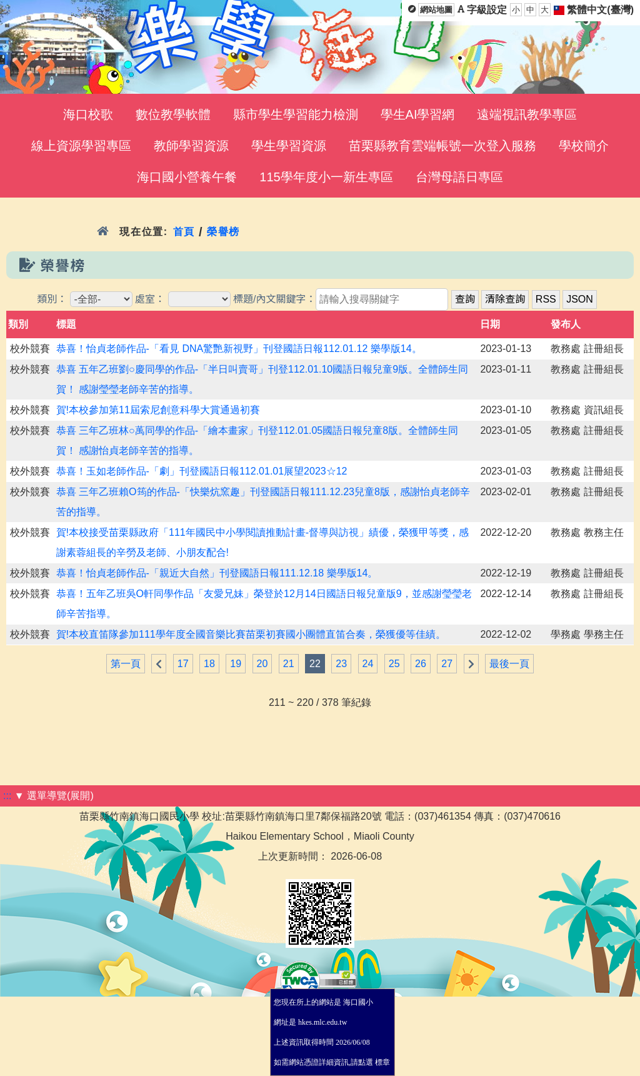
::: (7, 795)
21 (288, 663)
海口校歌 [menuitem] (88, 114)
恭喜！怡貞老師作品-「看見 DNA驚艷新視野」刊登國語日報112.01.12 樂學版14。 (239, 348)
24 (368, 663)
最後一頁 (509, 663)
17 (183, 663)
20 (262, 663)
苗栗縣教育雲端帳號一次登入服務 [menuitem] (442, 146)
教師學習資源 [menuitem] (191, 146)
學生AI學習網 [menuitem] (418, 114)
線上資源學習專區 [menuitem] (81, 146)
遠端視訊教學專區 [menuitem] (527, 114)
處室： (150, 299)
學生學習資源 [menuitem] (288, 146)
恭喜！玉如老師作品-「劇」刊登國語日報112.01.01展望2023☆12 (202, 471)
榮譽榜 (223, 231)
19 (235, 663)
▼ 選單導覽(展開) (54, 795)
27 (446, 663)
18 (209, 663)
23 (341, 663)
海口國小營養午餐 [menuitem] (187, 177)
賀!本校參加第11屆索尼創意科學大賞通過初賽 (158, 410)
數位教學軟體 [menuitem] (173, 114)
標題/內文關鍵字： (274, 299)
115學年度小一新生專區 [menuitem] (325, 177)
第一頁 (126, 663)
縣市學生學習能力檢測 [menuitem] (295, 114)
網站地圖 (436, 9)
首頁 (184, 231)
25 (394, 663)
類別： (52, 299)
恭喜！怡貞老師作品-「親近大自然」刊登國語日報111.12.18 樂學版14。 (217, 573)
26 (420, 663)
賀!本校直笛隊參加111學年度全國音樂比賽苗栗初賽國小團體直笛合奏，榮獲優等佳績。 (251, 634)
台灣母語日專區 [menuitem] (459, 177)
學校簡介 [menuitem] (584, 146)
